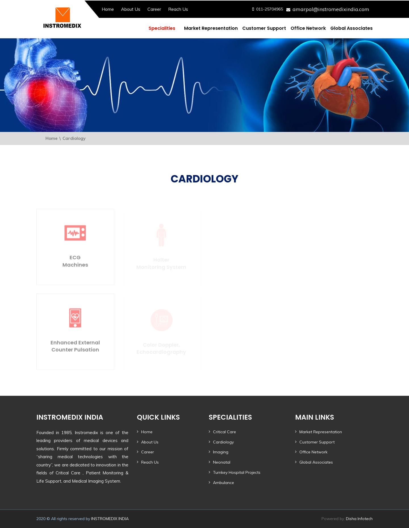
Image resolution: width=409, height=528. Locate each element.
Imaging (220, 452)
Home (108, 9)
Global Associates (351, 28)
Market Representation (211, 28)
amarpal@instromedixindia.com (331, 9)
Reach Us (178, 9)
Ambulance (223, 482)
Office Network (308, 28)
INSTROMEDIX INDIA (110, 518)
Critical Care (224, 431)
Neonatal (221, 462)
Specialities (162, 28)
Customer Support (264, 28)
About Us (130, 9)
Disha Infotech (359, 518)
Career (154, 9)
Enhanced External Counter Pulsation (75, 347)
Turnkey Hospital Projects (236, 472)
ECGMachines (75, 262)
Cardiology (223, 442)
